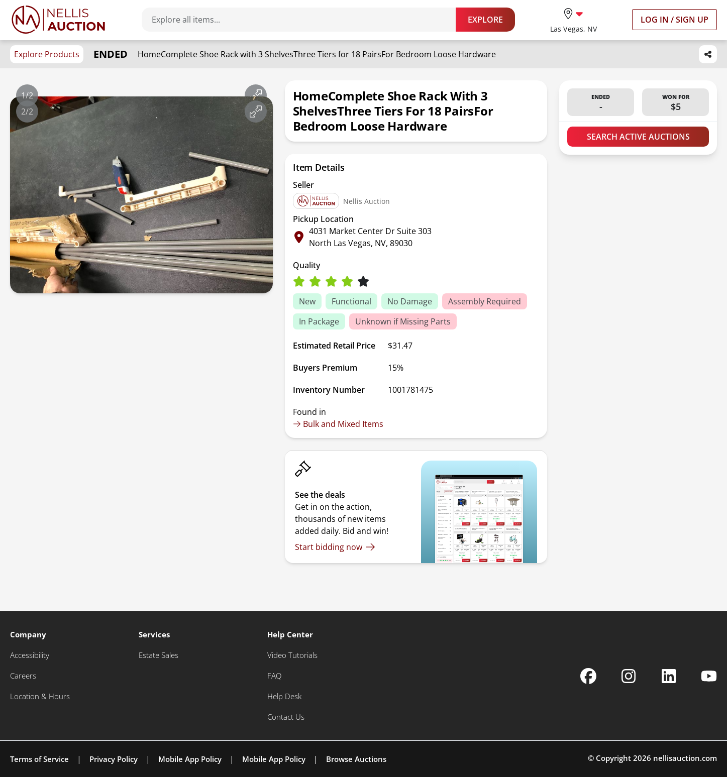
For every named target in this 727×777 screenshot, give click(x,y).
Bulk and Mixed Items (338, 423)
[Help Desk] (284, 696)
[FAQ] (274, 676)
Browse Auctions (356, 759)
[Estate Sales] (158, 655)
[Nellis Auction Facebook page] (588, 676)
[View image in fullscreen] (256, 95)
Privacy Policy (113, 759)
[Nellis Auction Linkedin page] (669, 676)
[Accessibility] (29, 655)
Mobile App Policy (190, 759)
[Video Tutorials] (292, 655)
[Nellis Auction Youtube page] (709, 676)
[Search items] (304, 20)
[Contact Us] (285, 717)
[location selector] (573, 19)
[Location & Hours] (40, 696)
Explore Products (46, 54)
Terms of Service (39, 759)
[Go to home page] (58, 20)
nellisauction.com (685, 758)
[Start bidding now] (335, 547)
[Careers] (23, 676)
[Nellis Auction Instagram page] (628, 676)
